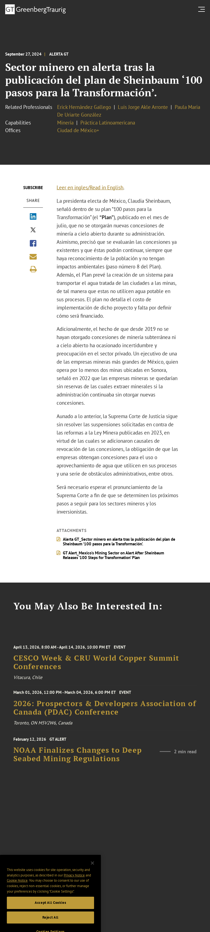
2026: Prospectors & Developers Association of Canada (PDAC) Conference (104, 710)
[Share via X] (33, 230)
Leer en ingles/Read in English (90, 187)
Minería (65, 122)
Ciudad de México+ (78, 130)
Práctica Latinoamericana (107, 122)
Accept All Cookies (50, 908)
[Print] (33, 269)
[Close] (92, 868)
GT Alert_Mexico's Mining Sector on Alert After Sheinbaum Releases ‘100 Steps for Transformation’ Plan (113, 555)
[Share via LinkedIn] (33, 217)
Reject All (50, 923)
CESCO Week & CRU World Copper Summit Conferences (96, 666)
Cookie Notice (17, 886)
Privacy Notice (74, 881)
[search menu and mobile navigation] (202, 9)
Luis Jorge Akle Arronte (143, 107)
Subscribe (33, 187)
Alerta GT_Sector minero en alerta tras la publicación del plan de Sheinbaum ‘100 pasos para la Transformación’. (119, 541)
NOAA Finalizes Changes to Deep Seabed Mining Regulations (77, 757)
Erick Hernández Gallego (84, 107)
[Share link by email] (33, 256)
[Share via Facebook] (33, 244)
